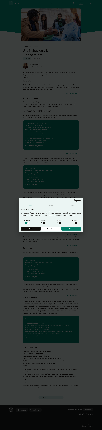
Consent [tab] (30, 205)
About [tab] (72, 205)
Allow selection (51, 228)
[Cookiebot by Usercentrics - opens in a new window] (75, 200)
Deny (30, 228)
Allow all (71, 228)
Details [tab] (51, 205)
